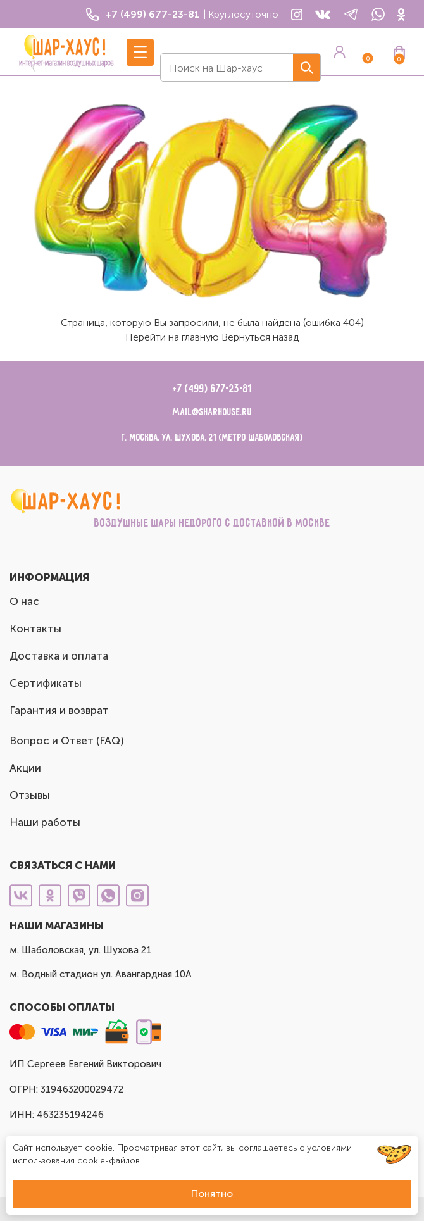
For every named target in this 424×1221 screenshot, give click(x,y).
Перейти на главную (172, 337)
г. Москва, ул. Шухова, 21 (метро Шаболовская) (212, 437)
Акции (25, 767)
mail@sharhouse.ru (212, 412)
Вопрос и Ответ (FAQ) (66, 740)
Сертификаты (45, 683)
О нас (24, 601)
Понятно (212, 1193)
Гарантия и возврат (59, 710)
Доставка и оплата (58, 655)
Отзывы (29, 795)
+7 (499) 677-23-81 (212, 389)
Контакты (35, 628)
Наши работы (44, 822)
